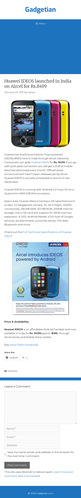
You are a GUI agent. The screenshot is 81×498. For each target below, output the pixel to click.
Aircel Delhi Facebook (23, 344)
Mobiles (12, 371)
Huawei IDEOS (40, 162)
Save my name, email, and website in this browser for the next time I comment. (41, 454)
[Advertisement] (40, 49)
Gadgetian (40, 9)
